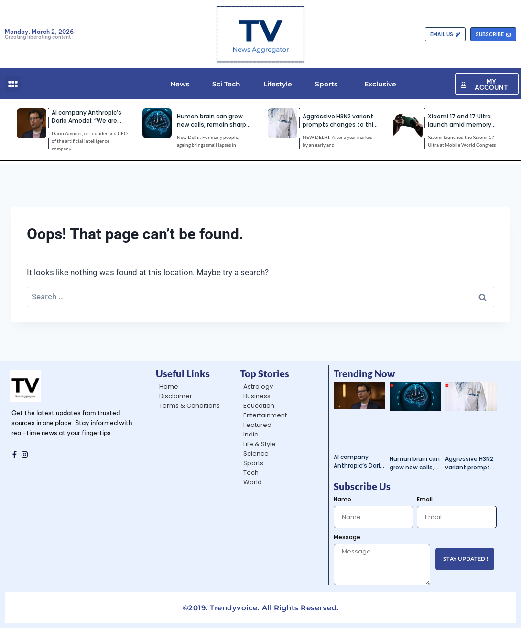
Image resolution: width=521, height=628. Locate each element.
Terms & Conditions (189, 405)
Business (257, 396)
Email (425, 499)
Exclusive (378, 84)
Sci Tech (226, 84)
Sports (326, 84)
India (251, 434)
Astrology (258, 386)
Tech (251, 472)
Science (256, 453)
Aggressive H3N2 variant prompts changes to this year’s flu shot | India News (469, 463)
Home (168, 386)
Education (258, 405)
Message (347, 537)
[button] (13, 84)
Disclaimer (175, 396)
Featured (257, 424)
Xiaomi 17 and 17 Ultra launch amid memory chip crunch (459, 124)
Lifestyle (277, 84)
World (252, 482)
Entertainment (265, 415)
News (179, 84)
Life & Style (259, 443)
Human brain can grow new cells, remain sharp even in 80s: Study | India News (415, 463)
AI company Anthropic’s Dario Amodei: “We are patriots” (86, 120)
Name (342, 499)
